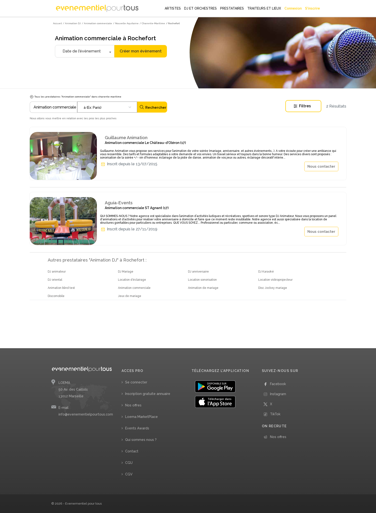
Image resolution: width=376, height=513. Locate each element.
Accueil (57, 23)
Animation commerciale (134, 288)
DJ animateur (57, 271)
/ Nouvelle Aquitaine (126, 23)
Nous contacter (321, 166)
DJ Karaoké (266, 271)
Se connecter (136, 382)
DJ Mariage (125, 271)
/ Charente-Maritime (152, 23)
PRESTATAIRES (232, 8)
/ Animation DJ (72, 23)
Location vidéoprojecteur (275, 279)
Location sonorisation (202, 279)
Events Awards (137, 428)
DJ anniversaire (198, 271)
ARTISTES (173, 8)
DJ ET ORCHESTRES (200, 8)
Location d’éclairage (132, 279)
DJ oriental (55, 279)
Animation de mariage (203, 288)
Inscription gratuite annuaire (147, 394)
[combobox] (107, 107)
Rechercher (152, 107)
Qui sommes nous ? (141, 440)
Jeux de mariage (129, 296)
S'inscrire (312, 8)
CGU (129, 463)
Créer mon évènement (141, 51)
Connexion (293, 8)
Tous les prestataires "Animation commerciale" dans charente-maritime (75, 96)
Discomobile (56, 296)
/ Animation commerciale (97, 23)
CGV (129, 474)
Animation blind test (61, 288)
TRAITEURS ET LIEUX (264, 8)
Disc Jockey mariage (272, 288)
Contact (131, 451)
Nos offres (133, 405)
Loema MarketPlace (141, 417)
